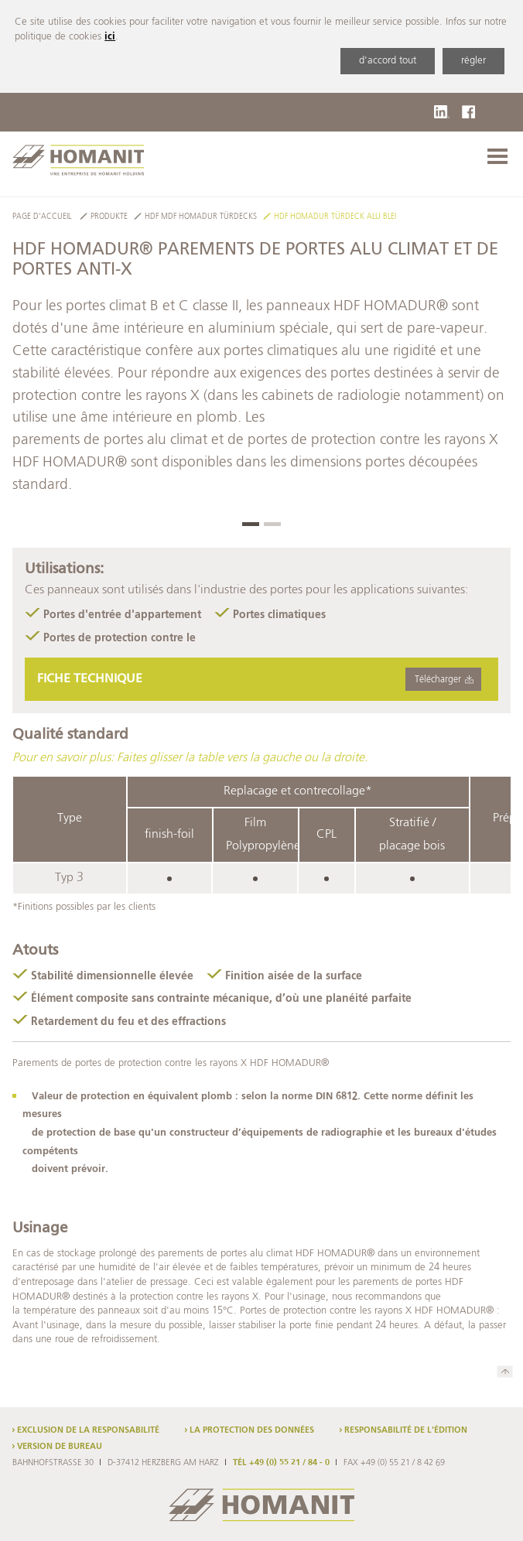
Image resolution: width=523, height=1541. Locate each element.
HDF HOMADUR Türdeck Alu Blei (335, 217)
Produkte (109, 217)
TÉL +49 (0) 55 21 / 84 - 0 (281, 1463)
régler (473, 61)
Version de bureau (59, 1446)
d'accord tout (387, 61)
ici (109, 37)
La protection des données (252, 1430)
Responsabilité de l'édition (405, 1430)
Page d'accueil (41, 217)
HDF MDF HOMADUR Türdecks (201, 217)
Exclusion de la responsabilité (88, 1430)
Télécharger (438, 680)
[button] (250, 524)
